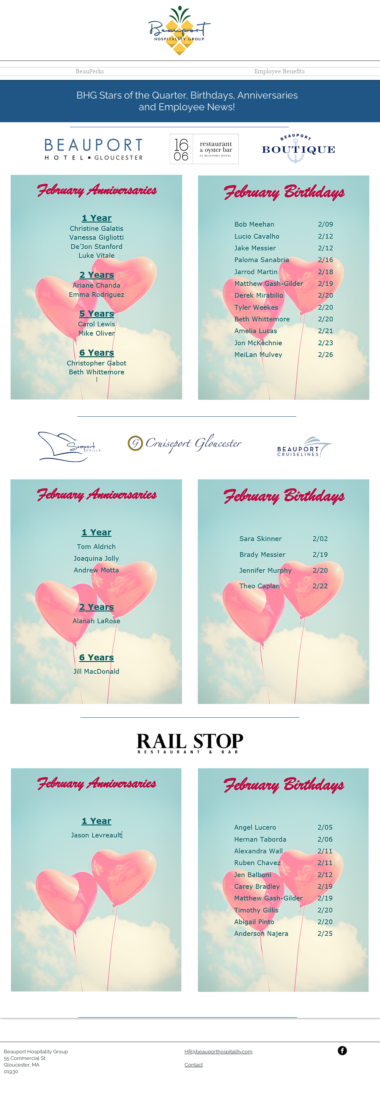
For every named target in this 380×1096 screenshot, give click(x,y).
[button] (194, 1065)
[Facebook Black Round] (342, 1050)
